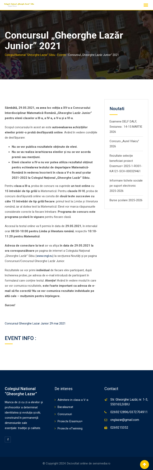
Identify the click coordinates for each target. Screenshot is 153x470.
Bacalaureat (65, 407)
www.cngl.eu (44, 256)
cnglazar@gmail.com (124, 420)
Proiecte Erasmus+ (70, 421)
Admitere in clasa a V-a (73, 400)
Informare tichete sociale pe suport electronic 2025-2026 (126, 186)
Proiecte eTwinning (70, 428)
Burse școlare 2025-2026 (126, 200)
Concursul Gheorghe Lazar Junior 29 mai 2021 (35, 323)
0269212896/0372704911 (129, 412)
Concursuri (65, 414)
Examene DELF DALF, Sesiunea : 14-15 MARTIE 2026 (126, 127)
